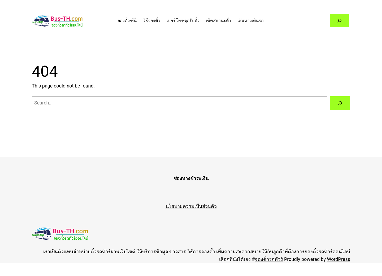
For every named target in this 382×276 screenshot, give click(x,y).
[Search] (339, 20)
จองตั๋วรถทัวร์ (269, 259)
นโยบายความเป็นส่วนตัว (191, 206)
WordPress (338, 259)
